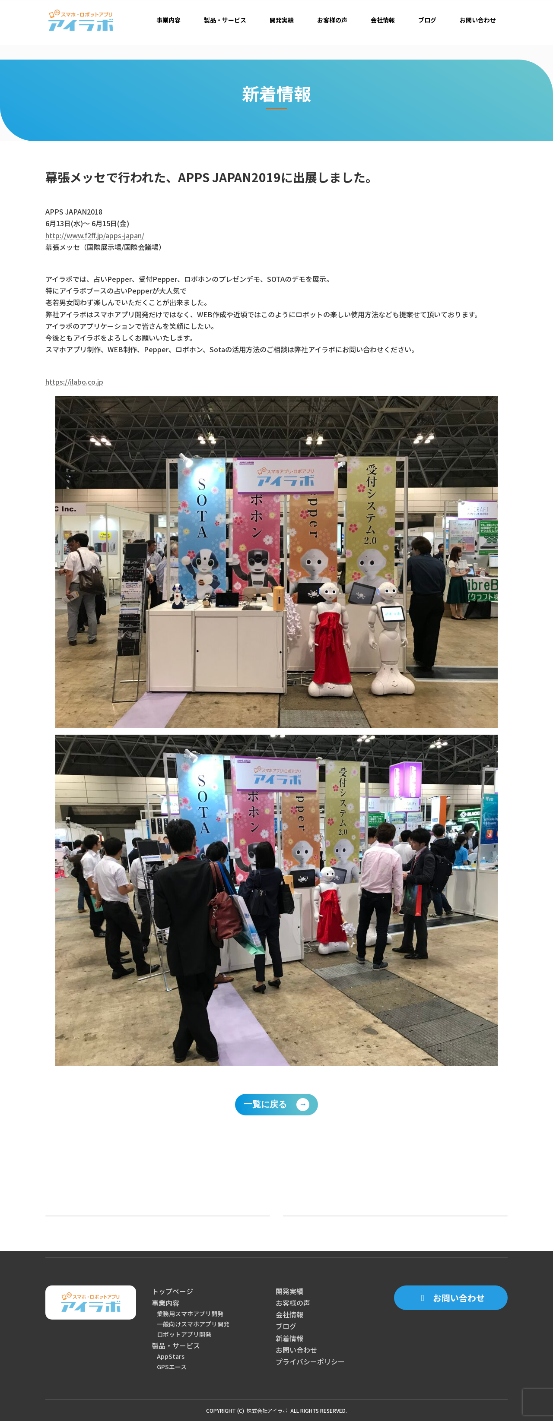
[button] (451, 1297)
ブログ (286, 1326)
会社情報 (289, 1314)
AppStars (170, 1356)
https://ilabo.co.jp (74, 381)
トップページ (172, 1291)
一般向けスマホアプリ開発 (193, 1324)
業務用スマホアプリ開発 (190, 1313)
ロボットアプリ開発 (184, 1334)
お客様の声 (293, 1303)
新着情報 (289, 1338)
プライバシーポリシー (310, 1361)
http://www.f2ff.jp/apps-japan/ (94, 235)
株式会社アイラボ (267, 1410)
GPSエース (172, 1366)
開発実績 (289, 1291)
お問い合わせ (296, 1350)
